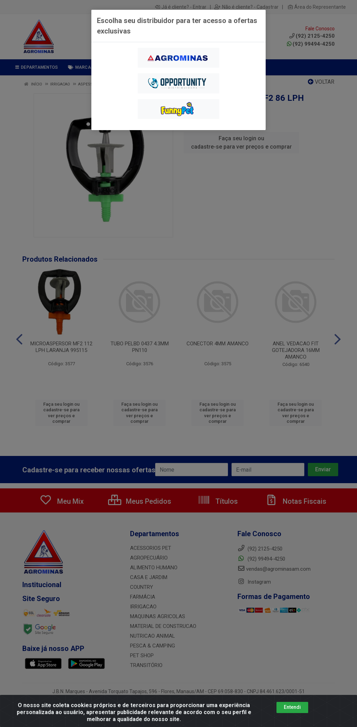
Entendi (292, 707)
